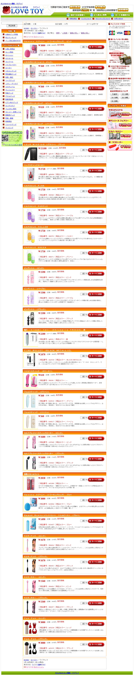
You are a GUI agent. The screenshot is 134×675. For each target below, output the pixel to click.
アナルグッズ (10, 96)
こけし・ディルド (11, 84)
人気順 (64, 33)
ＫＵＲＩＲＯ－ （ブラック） (36, 598)
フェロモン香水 (10, 109)
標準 (58, 33)
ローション (9, 55)
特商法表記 (73, 18)
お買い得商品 (10, 49)
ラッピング (9, 128)
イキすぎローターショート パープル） (39, 83)
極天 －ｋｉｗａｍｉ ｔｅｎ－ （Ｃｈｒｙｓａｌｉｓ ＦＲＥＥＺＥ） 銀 (54, 330)
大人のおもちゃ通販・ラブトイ (12, 4)
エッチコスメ (10, 106)
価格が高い (85, 33)
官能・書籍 (9, 118)
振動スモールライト (31, 474)
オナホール (9, 58)
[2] (27, 37)
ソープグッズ (10, 80)
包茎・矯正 (9, 77)
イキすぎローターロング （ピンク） (38, 103)
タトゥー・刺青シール (13, 112)
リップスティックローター (34, 165)
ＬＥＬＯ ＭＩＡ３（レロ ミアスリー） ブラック (44, 144)
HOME (26, 28)
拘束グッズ (9, 93)
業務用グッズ (10, 115)
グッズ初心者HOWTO (13, 41)
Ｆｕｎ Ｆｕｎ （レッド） (35, 618)
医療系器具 (9, 99)
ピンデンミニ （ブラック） (35, 309)
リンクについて (86, 18)
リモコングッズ (10, 71)
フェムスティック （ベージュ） (37, 412)
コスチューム (10, 87)
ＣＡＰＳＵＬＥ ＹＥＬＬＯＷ (36, 227)
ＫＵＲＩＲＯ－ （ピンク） (35, 577)
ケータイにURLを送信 (13, 145)
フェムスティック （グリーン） (37, 392)
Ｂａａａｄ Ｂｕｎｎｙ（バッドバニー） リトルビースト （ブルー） (52, 515)
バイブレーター (10, 65)
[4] (32, 37)
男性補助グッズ (10, 74)
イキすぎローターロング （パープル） (39, 124)
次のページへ (39, 37)
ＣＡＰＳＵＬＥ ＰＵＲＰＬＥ (36, 206)
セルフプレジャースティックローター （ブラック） (44, 453)
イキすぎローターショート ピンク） (38, 62)
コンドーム (9, 61)
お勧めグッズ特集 (11, 34)
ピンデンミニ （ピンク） (34, 268)
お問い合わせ (118, 18)
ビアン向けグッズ (11, 102)
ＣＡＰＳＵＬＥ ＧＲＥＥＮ (35, 247)
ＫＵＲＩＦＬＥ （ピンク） (35, 536)
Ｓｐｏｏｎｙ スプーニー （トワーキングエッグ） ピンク (48, 41)
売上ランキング (10, 37)
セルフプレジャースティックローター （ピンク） (43, 433)
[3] (30, 37)
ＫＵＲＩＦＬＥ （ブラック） (36, 556)
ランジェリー (10, 90)
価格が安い (74, 33)
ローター (8, 68)
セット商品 (9, 52)
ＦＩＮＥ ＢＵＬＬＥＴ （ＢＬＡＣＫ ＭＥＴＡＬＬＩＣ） (48, 350)
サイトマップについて (103, 18)
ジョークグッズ (10, 124)
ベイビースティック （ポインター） (38, 371)
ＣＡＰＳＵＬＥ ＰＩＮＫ (34, 186)
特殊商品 (8, 121)
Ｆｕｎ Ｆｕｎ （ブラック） (36, 639)
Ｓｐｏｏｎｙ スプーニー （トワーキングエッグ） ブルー (48, 495)
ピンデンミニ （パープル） (35, 289)
